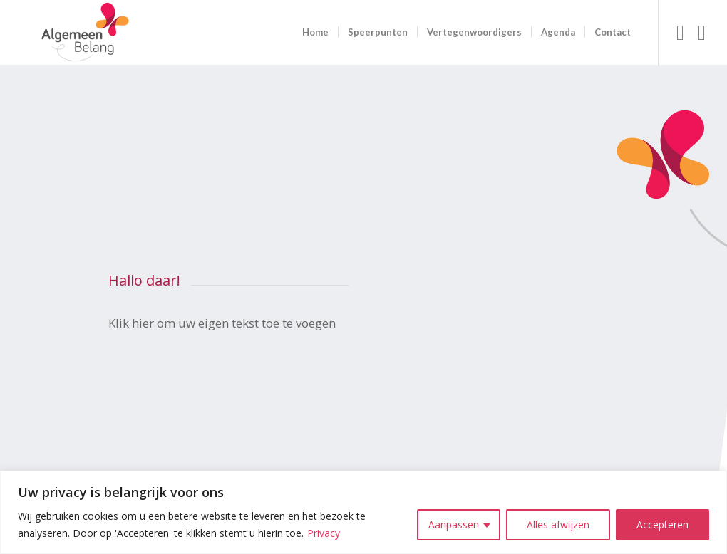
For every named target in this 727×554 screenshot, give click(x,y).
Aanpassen (453, 524)
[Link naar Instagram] (702, 32)
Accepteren (662, 524)
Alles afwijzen (558, 524)
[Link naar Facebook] (680, 32)
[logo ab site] (84, 32)
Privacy (323, 533)
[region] (363, 512)
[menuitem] (315, 32)
